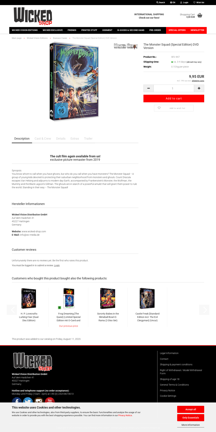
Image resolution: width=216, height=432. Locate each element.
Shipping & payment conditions (176, 364)
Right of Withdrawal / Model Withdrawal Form (181, 372)
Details (60, 138)
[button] (173, 2)
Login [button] (184, 2)
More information (191, 425)
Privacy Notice (125, 415)
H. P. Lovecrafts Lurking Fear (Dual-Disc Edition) (29, 317)
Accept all (190, 409)
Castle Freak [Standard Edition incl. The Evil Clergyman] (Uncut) (147, 317)
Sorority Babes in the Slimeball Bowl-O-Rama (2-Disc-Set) (108, 317)
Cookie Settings (168, 396)
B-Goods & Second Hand (130, 30)
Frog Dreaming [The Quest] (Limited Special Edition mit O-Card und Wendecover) (68, 317)
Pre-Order (155, 30)
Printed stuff (89, 30)
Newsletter (197, 30)
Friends (72, 30)
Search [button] (160, 2)
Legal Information (169, 353)
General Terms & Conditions (174, 384)
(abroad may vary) (193, 62)
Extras (75, 138)
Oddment (107, 30)
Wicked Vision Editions (25, 30)
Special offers (177, 30)
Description (22, 138)
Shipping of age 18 (169, 379)
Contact (164, 359)
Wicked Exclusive (53, 30)
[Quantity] (174, 88)
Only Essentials (190, 417)
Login (57, 265)
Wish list (198, 2)
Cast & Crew (43, 138)
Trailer (88, 138)
